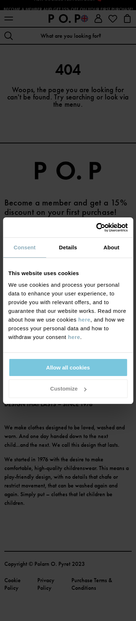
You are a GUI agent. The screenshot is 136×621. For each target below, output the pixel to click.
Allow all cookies (68, 367)
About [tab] (111, 247)
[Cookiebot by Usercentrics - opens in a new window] (97, 227)
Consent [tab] (24, 247)
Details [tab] (68, 247)
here (84, 319)
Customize (68, 388)
